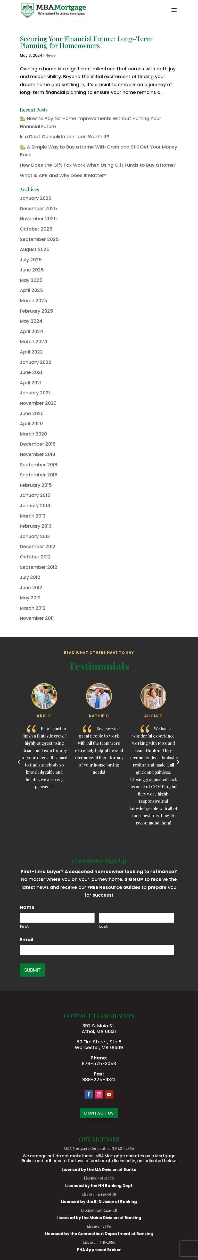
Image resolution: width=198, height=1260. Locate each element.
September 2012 (38, 567)
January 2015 (35, 495)
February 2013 (35, 526)
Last (103, 926)
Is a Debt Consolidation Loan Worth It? (64, 136)
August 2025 (35, 249)
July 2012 (30, 577)
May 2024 (31, 321)
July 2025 (31, 259)
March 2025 (33, 300)
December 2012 (37, 546)
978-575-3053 (99, 1063)
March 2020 (33, 434)
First (24, 926)
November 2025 (38, 218)
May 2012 (30, 597)
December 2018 (37, 444)
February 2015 (36, 485)
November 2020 (38, 403)
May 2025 (31, 280)
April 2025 (31, 290)
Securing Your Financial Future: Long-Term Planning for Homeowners (86, 42)
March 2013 (32, 516)
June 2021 (31, 372)
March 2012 (33, 608)
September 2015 (38, 474)
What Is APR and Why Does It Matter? (63, 175)
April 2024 (31, 331)
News (50, 55)
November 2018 (37, 454)
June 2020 (32, 413)
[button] (174, 13)
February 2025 (36, 311)
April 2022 (31, 352)
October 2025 (36, 229)
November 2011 (37, 618)
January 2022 (35, 362)
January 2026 (35, 198)
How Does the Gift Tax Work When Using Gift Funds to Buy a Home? (98, 165)
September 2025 (39, 239)
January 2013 (35, 536)
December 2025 (38, 208)
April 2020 (31, 423)
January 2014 (35, 505)
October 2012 (35, 557)
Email (29, 939)
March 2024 (33, 341)
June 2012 (31, 587)
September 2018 (38, 464)
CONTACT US (99, 1113)
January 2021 (35, 392)
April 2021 (31, 382)
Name (29, 907)
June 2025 (32, 270)
